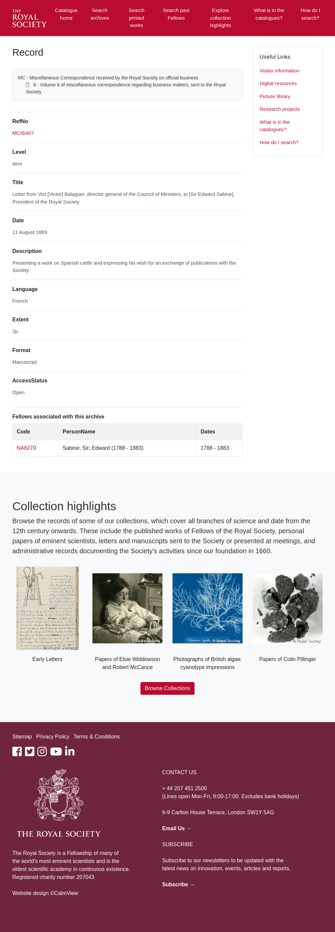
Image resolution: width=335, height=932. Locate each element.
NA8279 (26, 448)
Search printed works (136, 17)
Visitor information (280, 70)
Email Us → (177, 828)
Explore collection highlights (220, 17)
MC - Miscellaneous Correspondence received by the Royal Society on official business (108, 77)
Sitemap (22, 736)
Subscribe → (178, 884)
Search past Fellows (176, 14)
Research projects (280, 109)
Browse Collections (167, 688)
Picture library (275, 96)
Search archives (99, 14)
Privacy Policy (52, 736)
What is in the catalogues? (269, 14)
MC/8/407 (23, 133)
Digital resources (278, 83)
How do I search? (310, 14)
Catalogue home (66, 14)
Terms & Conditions (96, 736)
